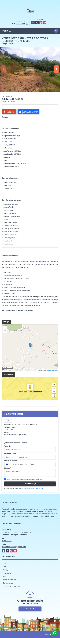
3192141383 (20, 24)
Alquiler (6, 570)
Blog (4, 576)
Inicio (5, 563)
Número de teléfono (11, 461)
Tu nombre (8, 446)
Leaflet (40, 370)
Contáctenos (8, 583)
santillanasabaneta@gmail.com (15, 435)
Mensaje (7, 468)
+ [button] (5, 327)
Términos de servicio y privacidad (33, 488)
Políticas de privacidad (11, 586)
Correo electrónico (10, 453)
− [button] (5, 331)
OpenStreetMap (53, 370)
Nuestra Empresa (9, 580)
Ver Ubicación (24, 392)
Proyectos (7, 573)
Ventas (5, 567)
